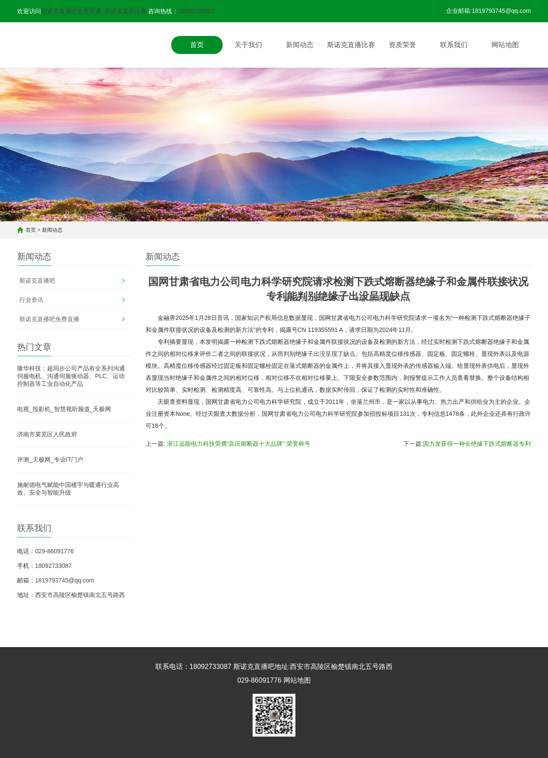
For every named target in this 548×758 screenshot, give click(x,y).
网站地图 (505, 44)
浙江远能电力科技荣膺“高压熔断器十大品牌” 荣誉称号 (238, 443)
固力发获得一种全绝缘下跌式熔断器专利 (477, 443)
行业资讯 (31, 299)
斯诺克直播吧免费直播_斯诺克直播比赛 (93, 11)
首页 (197, 44)
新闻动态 (299, 44)
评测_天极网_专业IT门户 (50, 459)
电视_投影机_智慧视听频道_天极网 (64, 409)
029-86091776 (54, 551)
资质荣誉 (402, 44)
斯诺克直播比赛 (351, 44)
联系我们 (454, 44)
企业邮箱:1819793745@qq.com (488, 10)
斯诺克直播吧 (37, 280)
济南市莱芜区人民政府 (47, 434)
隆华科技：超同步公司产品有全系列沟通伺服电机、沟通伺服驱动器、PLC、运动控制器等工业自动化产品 (71, 376)
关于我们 (248, 44)
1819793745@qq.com (64, 580)
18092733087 (196, 11)
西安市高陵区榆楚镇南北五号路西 (80, 594)
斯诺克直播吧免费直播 (49, 319)
